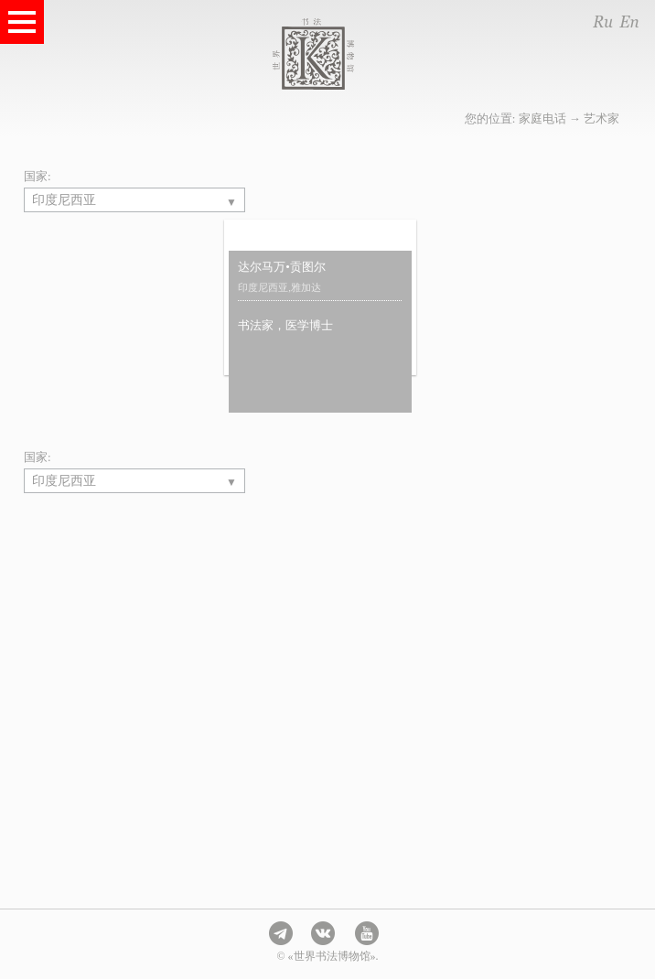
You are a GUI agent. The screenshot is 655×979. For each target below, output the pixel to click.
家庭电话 (542, 118)
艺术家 (601, 118)
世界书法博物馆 (350, 54)
